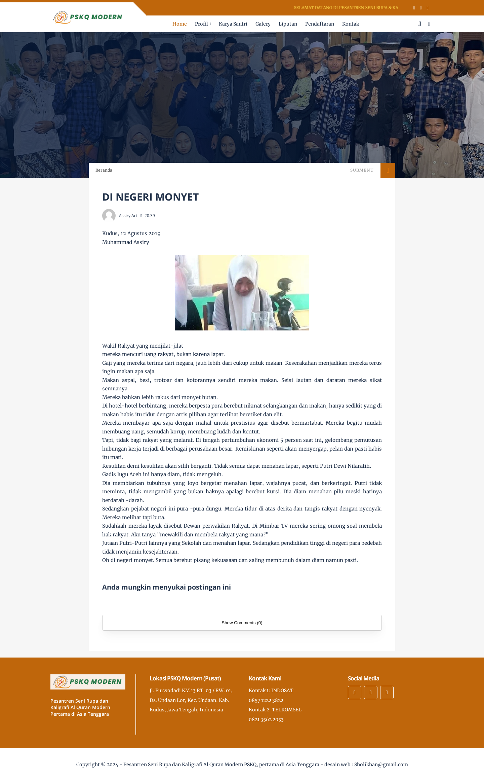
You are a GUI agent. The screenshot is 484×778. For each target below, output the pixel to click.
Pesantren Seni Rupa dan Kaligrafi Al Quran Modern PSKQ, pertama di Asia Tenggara (221, 765)
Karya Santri (233, 24)
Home (179, 24)
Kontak (350, 24)
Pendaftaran (319, 24)
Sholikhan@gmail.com (381, 765)
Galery (263, 24)
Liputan (288, 24)
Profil (201, 24)
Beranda (103, 170)
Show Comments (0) (241, 622)
